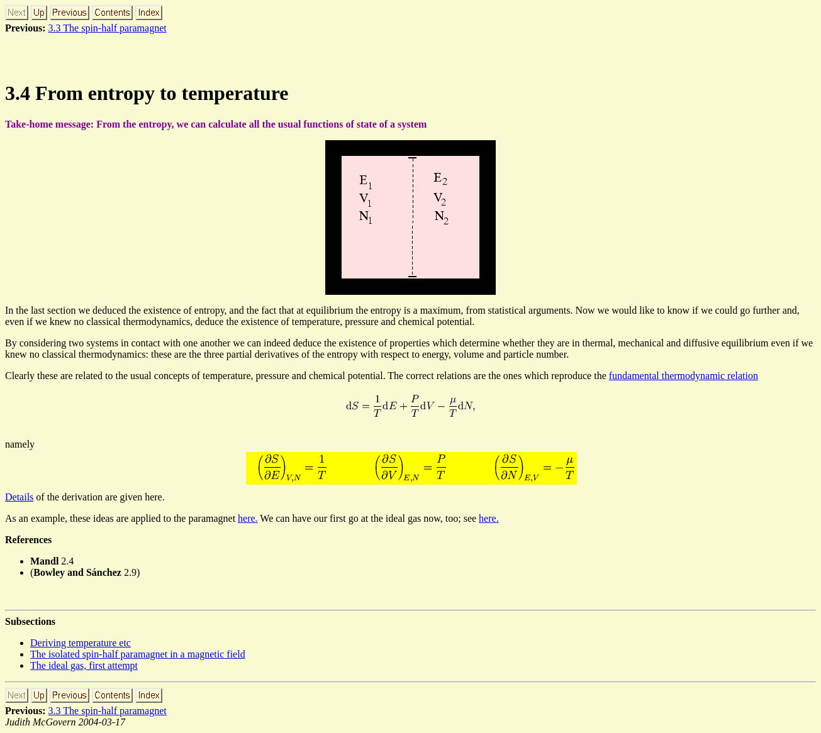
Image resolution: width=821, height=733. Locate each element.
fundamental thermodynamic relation (683, 375)
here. (248, 518)
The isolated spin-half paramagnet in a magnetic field (137, 654)
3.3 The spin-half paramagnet (107, 28)
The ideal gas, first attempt (84, 665)
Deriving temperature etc (80, 642)
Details (19, 497)
